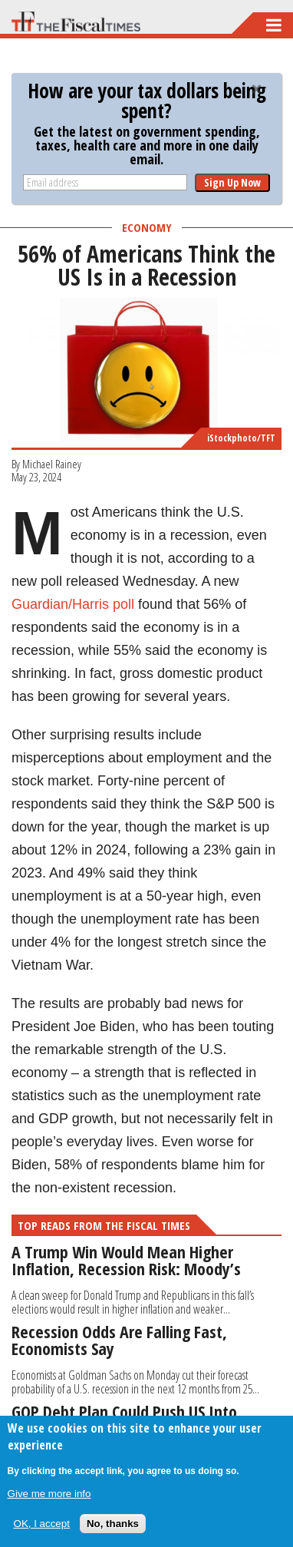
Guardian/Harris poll (73, 604)
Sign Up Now (232, 182)
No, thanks (113, 1523)
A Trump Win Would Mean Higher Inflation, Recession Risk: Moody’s (126, 1260)
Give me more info (49, 1493)
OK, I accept (42, 1523)
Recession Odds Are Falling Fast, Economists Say (119, 1340)
